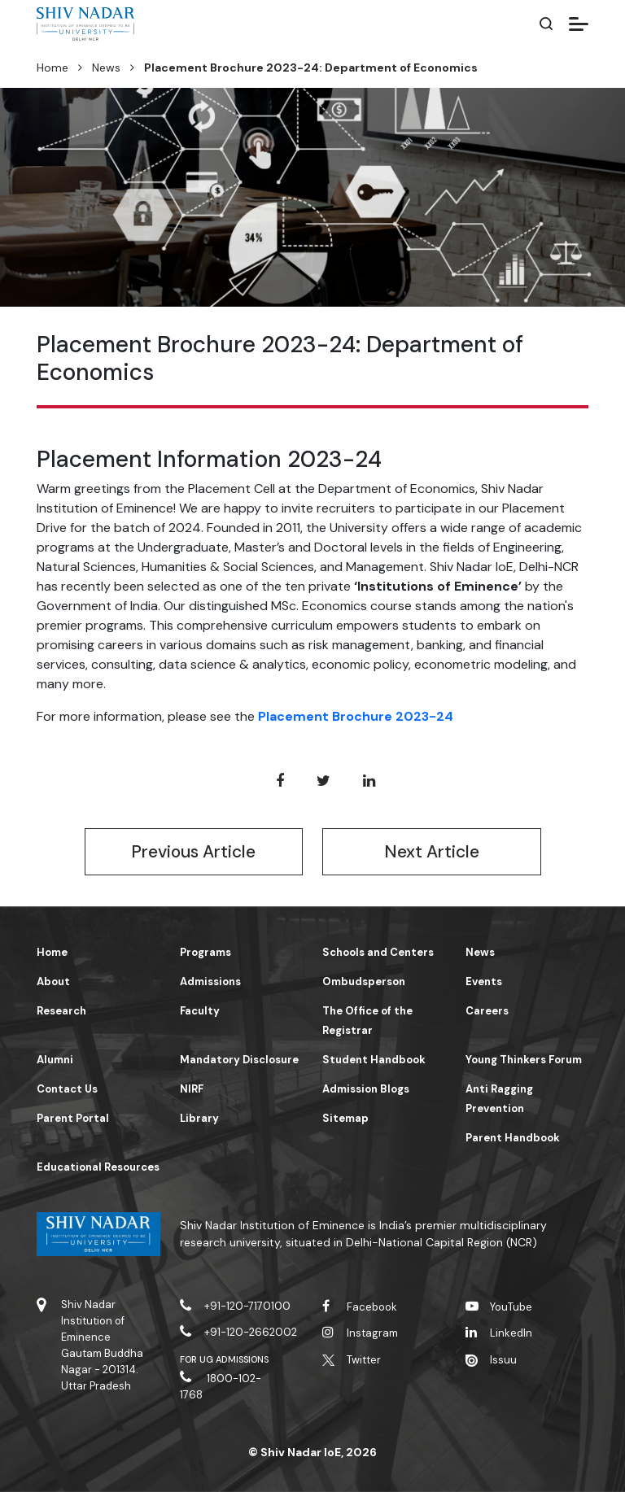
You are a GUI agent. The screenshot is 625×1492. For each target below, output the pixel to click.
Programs (205, 952)
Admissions (210, 981)
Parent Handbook (512, 1138)
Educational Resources (98, 1167)
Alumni (55, 1060)
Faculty (200, 1011)
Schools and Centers (378, 952)
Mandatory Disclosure (239, 1060)
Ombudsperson (363, 981)
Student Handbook (374, 1060)
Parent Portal (73, 1118)
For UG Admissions (224, 1359)
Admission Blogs (365, 1089)
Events (483, 981)
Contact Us (67, 1089)
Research (61, 1011)
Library (199, 1118)
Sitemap (345, 1118)
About (53, 981)
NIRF (191, 1089)
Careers (487, 1011)
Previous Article (193, 851)
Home (52, 67)
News (106, 67)
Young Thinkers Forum (523, 1060)
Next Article (431, 851)
